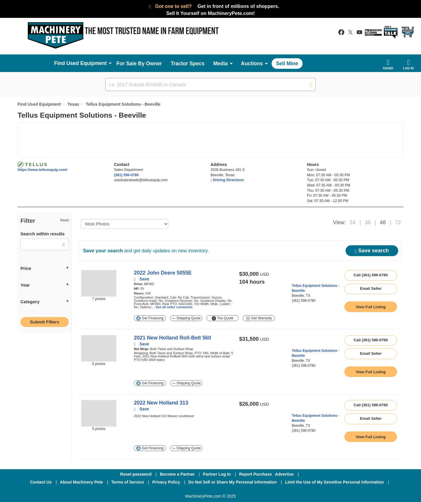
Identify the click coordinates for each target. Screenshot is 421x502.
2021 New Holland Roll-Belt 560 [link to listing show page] (172, 338)
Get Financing (149, 318)
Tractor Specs (188, 63)
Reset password (135, 474)
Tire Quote (222, 318)
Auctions (252, 63)
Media (220, 63)
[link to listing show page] (370, 306)
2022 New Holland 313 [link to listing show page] (161, 403)
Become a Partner (177, 474)
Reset (64, 220)
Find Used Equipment (39, 104)
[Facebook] (179, 490)
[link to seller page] (303, 276)
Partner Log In (217, 474)
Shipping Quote (186, 318)
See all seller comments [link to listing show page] (174, 307)
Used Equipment (86, 63)
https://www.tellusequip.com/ (43, 170)
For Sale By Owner (139, 63)
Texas (73, 104)
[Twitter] (211, 490)
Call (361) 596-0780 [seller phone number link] (371, 275)
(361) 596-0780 (126, 175)
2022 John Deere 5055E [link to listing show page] (163, 273)
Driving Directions (228, 180)
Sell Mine (287, 63)
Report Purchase (255, 474)
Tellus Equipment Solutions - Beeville (123, 104)
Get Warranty (259, 318)
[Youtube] (241, 490)
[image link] (98, 283)
